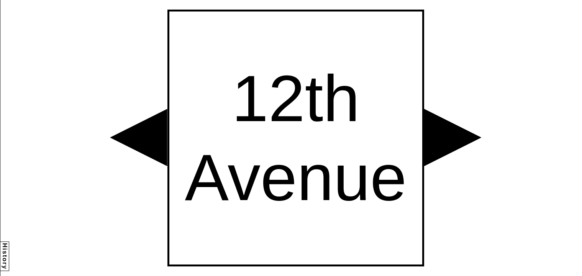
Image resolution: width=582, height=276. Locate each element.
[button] (138, 137)
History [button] (5, 256)
